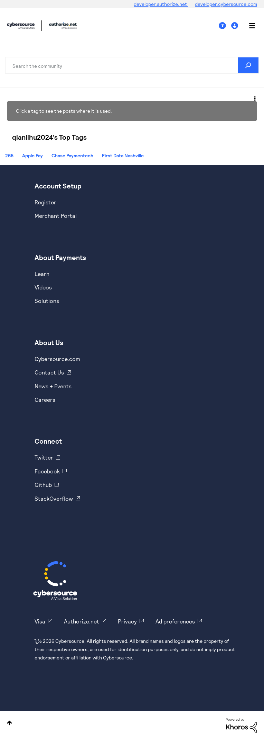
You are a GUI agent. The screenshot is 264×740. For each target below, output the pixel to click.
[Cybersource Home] (55, 581)
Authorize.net (81, 621)
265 (9, 155)
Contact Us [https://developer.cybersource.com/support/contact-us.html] (49, 372)
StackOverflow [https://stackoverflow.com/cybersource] (54, 498)
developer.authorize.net (161, 4)
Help (225, 25)
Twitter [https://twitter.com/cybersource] (44, 457)
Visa (40, 621)
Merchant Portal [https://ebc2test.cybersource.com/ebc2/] (56, 215)
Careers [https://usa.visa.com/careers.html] (45, 399)
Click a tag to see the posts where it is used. (64, 111)
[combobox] (132, 65)
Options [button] (254, 97)
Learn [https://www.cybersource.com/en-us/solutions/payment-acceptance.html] (42, 273)
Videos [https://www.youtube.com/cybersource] (43, 287)
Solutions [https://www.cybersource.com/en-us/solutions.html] (47, 300)
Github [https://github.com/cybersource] (43, 484)
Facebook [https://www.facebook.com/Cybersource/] (47, 471)
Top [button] (9, 722)
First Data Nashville (123, 155)
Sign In (235, 25)
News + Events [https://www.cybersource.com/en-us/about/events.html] (53, 386)
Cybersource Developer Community (21, 25)
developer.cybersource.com (226, 4)
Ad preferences (175, 621)
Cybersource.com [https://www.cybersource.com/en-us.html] (57, 358)
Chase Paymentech (72, 155)
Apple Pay (32, 155)
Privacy (127, 621)
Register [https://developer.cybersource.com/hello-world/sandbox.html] (45, 202)
